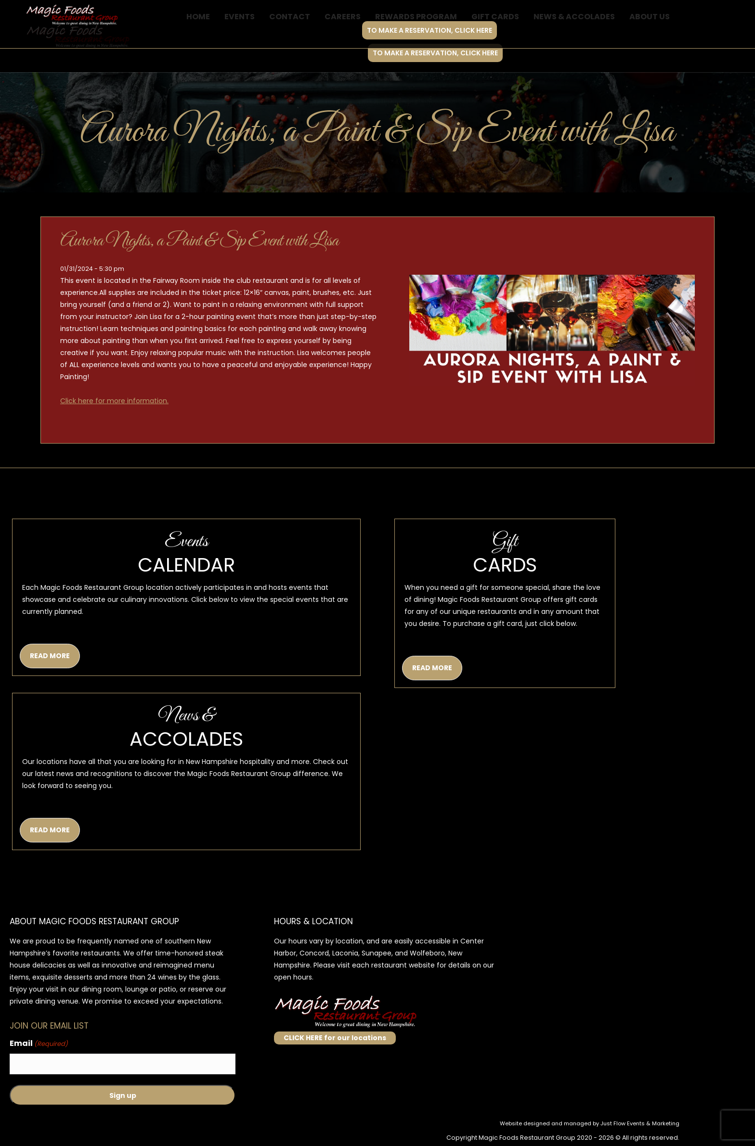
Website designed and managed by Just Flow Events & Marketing (589, 1123)
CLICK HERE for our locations (335, 1038)
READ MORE (50, 656)
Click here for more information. (114, 401)
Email (39, 1044)
